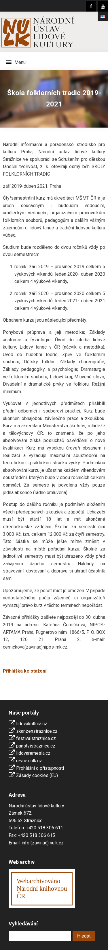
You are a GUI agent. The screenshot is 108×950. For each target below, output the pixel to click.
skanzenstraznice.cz (37, 731)
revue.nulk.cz (29, 760)
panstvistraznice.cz (35, 746)
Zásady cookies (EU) (37, 775)
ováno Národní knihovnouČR (42, 888)
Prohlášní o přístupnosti (40, 768)
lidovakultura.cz (31, 723)
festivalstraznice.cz (36, 738)
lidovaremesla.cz (33, 753)
